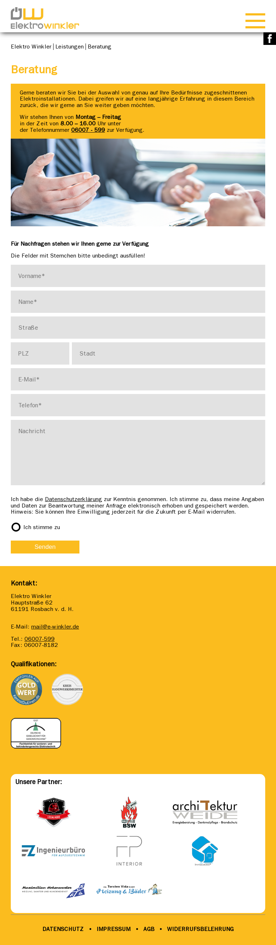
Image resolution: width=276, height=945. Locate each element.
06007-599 (39, 638)
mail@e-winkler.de (55, 626)
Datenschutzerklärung (73, 499)
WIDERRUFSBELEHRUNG (200, 929)
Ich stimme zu (41, 527)
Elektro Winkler (31, 46)
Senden (45, 546)
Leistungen (69, 46)
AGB (148, 929)
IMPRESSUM (114, 929)
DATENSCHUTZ (63, 929)
